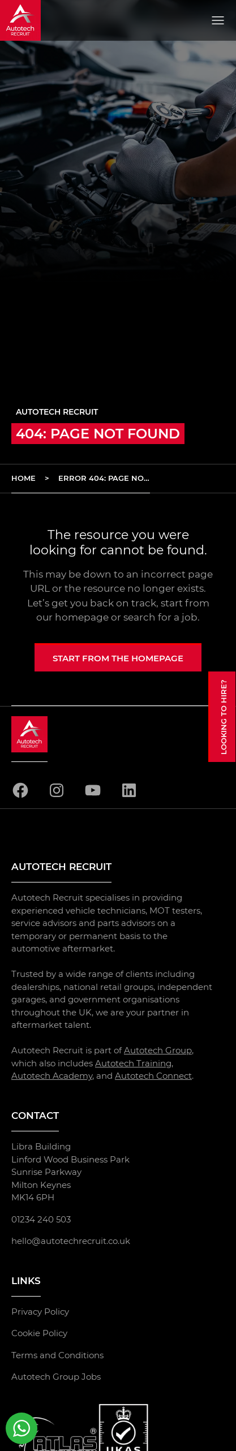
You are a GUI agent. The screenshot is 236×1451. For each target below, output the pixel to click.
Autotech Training (133, 1062)
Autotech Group (158, 1050)
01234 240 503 (41, 1218)
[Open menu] (218, 20)
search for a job (160, 617)
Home (23, 478)
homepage (82, 617)
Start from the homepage (118, 658)
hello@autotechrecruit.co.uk (70, 1240)
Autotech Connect (153, 1075)
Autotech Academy (51, 1075)
